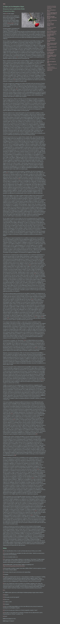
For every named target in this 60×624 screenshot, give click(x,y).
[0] (3, 550)
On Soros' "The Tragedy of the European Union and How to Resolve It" (52, 13)
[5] (6, 172)
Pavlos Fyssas (49, 21)
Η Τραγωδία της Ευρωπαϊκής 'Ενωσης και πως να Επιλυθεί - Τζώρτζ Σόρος (51, 7)
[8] (29, 265)
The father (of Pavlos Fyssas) (52, 20)
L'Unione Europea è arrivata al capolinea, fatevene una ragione (51, 56)
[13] (8, 318)
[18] (14, 419)
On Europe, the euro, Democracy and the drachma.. (50, 24)
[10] (32, 299)
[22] (38, 469)
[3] (16, 89)
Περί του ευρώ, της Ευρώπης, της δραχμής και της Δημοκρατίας (51, 28)
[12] (42, 316)
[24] (31, 515)
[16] (42, 379)
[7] (40, 259)
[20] (15, 455)
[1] (17, 57)
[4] (3, 564)
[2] (14, 79)
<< (4, 4)
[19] (36, 434)
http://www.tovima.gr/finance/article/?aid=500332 (14, 566)
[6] (19, 178)
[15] (36, 347)
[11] (36, 316)
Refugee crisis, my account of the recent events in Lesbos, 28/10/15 (52, 44)
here (6, 13)
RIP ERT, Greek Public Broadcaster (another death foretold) (51, 17)
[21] (3, 612)
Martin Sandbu (10, 23)
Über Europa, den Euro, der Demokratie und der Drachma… (51, 35)
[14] (24, 340)
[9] (35, 273)
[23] (35, 510)
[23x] (33, 478)
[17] (11, 413)
